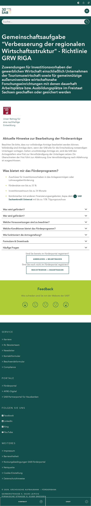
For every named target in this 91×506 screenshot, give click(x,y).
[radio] (25, 304)
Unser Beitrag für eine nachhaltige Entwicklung (11, 122)
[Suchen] (45, 21)
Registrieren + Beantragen (48, 270)
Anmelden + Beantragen (47, 259)
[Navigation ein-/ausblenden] (86, 11)
